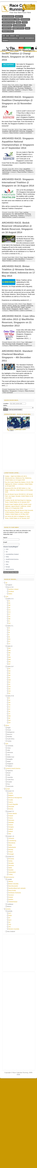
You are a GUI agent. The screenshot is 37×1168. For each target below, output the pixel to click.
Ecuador (9, 815)
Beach (26, 119)
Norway (11, 883)
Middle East (10, 790)
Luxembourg (12, 874)
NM (10, 713)
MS (10, 695)
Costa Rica (10, 813)
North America (9, 911)
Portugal (11, 887)
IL (9, 668)
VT (9, 747)
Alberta (11, 915)
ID (9, 666)
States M (9, 680)
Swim (4, 123)
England (9, 618)
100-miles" (28, 376)
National (15, 204)
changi (4, 120)
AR (9, 639)
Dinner (10, 339)
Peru (8, 817)
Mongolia (9, 793)
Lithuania (11, 872)
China (8, 781)
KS (9, 673)
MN (10, 691)
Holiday (23, 339)
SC (9, 734)
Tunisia (9, 774)
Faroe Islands (13, 847)
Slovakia (11, 897)
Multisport (10, 122)
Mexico (9, 940)
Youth (26, 342)
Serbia (10, 894)
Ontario (11, 931)
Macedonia (12, 876)
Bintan (4, 339)
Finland (11, 849)
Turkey (11, 908)
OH (10, 720)
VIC (10, 960)
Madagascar (10, 765)
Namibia (9, 770)
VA (9, 745)
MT (9, 697)
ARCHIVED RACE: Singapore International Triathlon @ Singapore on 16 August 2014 (18, 216)
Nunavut (11, 928)
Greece (11, 858)
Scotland (11, 625)
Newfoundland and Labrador (17, 922)
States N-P (10, 700)
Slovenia (11, 899)
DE (9, 652)
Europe (7, 822)
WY (10, 756)
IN (9, 670)
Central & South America (12, 802)
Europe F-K (10, 845)
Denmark (11, 840)
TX (9, 740)
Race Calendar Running (22, 7)
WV (10, 754)
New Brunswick (13, 919)
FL (9, 654)
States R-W (10, 729)
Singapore (27, 122)
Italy (10, 867)
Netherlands (12, 881)
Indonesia (29, 339)
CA (9, 643)
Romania (11, 892)
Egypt (8, 761)
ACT (10, 947)
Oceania (7, 942)
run (16, 122)
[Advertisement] (17, 61)
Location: (6, 437)
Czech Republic (13, 838)
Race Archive (13, 166)
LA (9, 677)
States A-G (10, 632)
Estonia (11, 842)
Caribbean (10, 938)
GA (9, 657)
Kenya (9, 763)
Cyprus (11, 835)
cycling (10, 120)
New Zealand (11, 965)
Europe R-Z (10, 890)
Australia (9, 944)
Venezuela (10, 820)
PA (9, 727)
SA (9, 956)
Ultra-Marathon (20, 293)
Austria (11, 826)
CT (9, 648)
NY (9, 718)
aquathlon (26, 202)
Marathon (5, 424)
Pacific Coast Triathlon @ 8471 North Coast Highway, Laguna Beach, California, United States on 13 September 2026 (18, 540)
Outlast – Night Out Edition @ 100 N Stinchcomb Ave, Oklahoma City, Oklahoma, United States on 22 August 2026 (18, 511)
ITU (13, 247)
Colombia (10, 811)
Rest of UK (10, 620)
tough (26, 377)
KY (9, 675)
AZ (9, 641)
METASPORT (17, 120)
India (8, 784)
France (11, 851)
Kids (3, 341)
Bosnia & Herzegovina (15, 831)
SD (9, 736)
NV (9, 715)
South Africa (10, 772)
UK (6, 616)
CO (10, 645)
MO (10, 693)
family (15, 339)
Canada (9, 913)
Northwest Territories (15, 926)
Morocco (9, 768)
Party (4, 342)
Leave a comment (15, 125)
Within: (5, 439)
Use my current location (15, 443)
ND (9, 704)
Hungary (11, 860)
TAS (10, 958)
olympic (28, 341)
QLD (10, 953)
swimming (10, 123)
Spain (10, 901)
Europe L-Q (10, 870)
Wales (10, 627)
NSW (10, 949)
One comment (8, 426)
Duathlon (5, 165)
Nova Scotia (12, 924)
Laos (8, 788)
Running (21, 122)
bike (30, 119)
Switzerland (12, 906)
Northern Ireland (13, 623)
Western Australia (14, 962)
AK (9, 636)
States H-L (10, 659)
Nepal (8, 795)
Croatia (11, 833)
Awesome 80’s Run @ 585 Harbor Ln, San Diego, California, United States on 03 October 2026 (19, 523)
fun (19, 339)
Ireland (11, 865)
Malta (10, 878)
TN (9, 738)
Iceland (11, 863)
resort (8, 342)
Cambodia (10, 779)
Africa (7, 759)
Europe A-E (10, 824)
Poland (11, 885)
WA (10, 749)
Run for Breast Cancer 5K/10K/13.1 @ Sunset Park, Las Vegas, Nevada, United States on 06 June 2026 (19, 529)
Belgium (11, 829)
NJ (9, 711)
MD (10, 684)
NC (9, 702)
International (6, 247)
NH (9, 709)
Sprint (21, 342)
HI (9, 661)
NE (9, 707)
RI (9, 731)
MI (9, 688)
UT (9, 743)
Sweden (11, 903)
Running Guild (10, 377)
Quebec (11, 933)
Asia (25, 291)
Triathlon (18, 123)
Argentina (10, 804)
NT (9, 951)
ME (10, 686)
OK (9, 722)
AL (9, 634)
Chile (8, 808)
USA (6, 630)
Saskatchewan (13, 935)
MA (10, 682)
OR (10, 724)
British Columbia (13, 917)
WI (9, 752)
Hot (3, 377)
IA (9, 664)
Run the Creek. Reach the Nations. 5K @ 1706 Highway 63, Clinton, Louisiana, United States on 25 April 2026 (19, 517)
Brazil (8, 806)
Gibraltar (11, 856)
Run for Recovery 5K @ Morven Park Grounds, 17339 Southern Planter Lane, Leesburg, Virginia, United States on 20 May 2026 (19, 546)
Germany (11, 854)
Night (23, 341)
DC (9, 650)
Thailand (9, 799)
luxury (8, 341)
